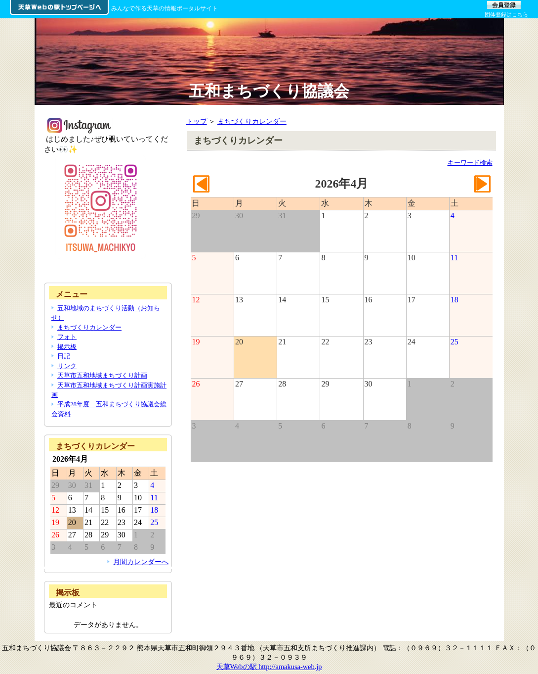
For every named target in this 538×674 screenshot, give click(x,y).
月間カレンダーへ (140, 562)
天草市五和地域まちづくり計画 (102, 375)
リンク (67, 366)
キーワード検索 (470, 162)
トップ (196, 121)
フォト (67, 336)
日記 (63, 356)
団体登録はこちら (506, 14)
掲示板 (67, 346)
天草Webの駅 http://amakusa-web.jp (269, 667)
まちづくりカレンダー (252, 121)
